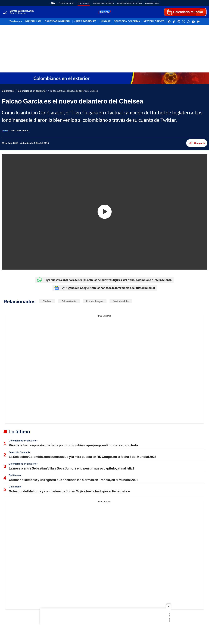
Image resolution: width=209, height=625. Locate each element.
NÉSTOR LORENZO (154, 21)
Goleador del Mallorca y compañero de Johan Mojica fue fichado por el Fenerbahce (69, 491)
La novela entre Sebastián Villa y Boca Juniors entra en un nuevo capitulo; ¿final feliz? (72, 468)
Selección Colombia (19, 452)
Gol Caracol (84, 3)
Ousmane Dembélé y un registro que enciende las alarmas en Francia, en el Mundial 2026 (73, 480)
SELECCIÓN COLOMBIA (127, 21)
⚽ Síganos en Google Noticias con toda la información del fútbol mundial (104, 288)
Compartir (197, 143)
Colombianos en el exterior (32, 91)
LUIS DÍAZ (105, 21)
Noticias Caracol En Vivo (129, 3)
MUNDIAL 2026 (33, 21)
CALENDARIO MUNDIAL (58, 21)
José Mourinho (121, 301)
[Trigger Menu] (5, 12)
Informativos (151, 3)
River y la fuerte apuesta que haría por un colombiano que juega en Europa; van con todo (73, 445)
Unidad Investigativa (103, 3)
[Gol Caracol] (22, 130)
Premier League (94, 301)
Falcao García (68, 301)
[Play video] (105, 212)
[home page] (53, 3)
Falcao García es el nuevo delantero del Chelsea (74, 91)
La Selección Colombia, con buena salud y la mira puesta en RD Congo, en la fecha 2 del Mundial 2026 (82, 457)
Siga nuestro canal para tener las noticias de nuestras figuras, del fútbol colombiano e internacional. (104, 280)
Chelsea (47, 301)
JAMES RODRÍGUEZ (85, 21)
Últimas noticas (66, 3)
